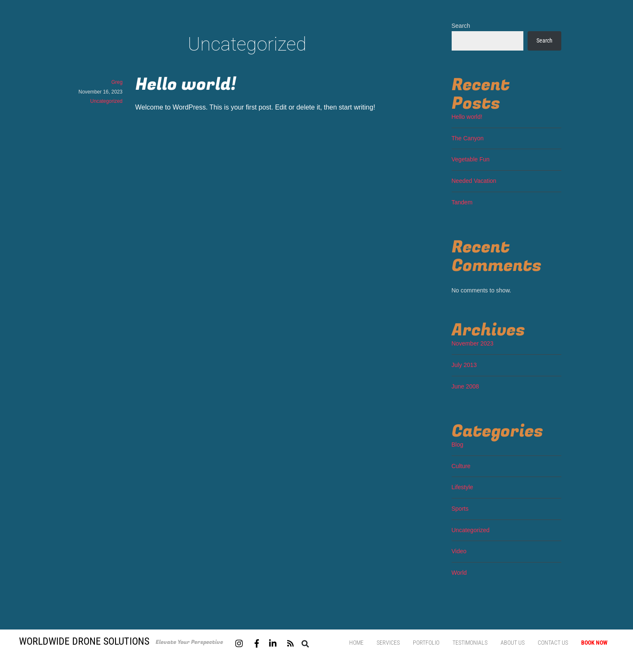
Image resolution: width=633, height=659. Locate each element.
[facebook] (257, 642)
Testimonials (470, 642)
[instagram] (239, 642)
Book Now (594, 642)
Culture (461, 466)
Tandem (462, 202)
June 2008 (465, 386)
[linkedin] (273, 642)
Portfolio (426, 642)
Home (356, 642)
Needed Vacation (474, 180)
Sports (460, 508)
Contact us (553, 642)
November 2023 (473, 343)
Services (388, 642)
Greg (116, 82)
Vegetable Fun (471, 159)
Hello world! (185, 84)
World (459, 572)
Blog (457, 444)
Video (459, 551)
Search (461, 25)
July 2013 (464, 365)
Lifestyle (462, 487)
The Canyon (468, 138)
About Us (513, 642)
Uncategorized (106, 101)
